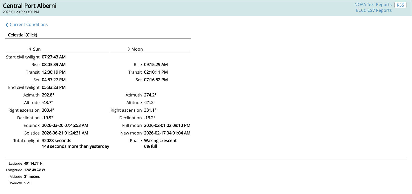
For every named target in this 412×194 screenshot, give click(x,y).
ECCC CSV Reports (374, 10)
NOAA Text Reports (373, 4)
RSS (400, 5)
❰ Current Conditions (26, 24)
